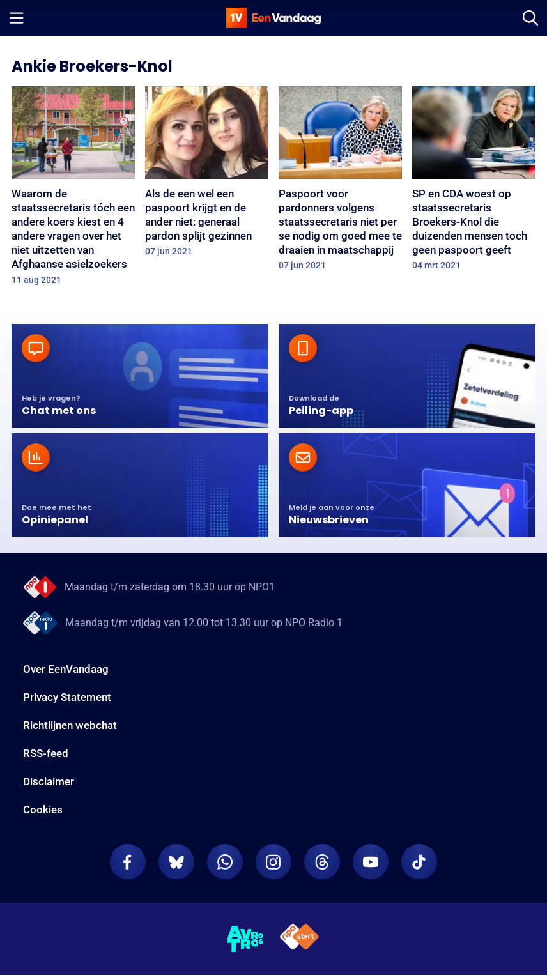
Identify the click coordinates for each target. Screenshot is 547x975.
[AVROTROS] (245, 939)
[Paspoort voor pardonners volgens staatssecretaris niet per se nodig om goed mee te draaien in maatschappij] (340, 182)
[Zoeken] (530, 18)
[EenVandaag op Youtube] (371, 862)
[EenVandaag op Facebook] (128, 862)
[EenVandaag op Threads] (322, 862)
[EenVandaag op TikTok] (419, 862)
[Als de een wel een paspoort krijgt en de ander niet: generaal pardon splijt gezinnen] (206, 175)
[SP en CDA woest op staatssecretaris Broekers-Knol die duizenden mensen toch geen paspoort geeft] (473, 182)
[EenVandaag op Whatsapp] (225, 862)
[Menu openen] (17, 18)
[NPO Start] (299, 939)
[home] (273, 18)
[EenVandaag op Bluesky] (176, 862)
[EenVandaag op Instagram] (273, 862)
